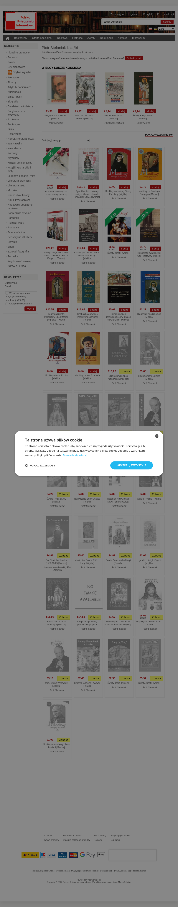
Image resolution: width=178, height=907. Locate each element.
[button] (40, 465)
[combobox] (157, 436)
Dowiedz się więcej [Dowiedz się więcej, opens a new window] (75, 455)
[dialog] (89, 453)
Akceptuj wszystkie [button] (131, 465)
